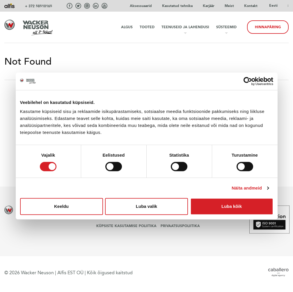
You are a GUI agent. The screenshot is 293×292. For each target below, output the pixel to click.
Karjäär (208, 5)
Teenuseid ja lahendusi (185, 27)
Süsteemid (226, 27)
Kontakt (251, 5)
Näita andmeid (247, 187)
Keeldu (61, 206)
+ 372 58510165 (38, 6)
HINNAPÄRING (268, 27)
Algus (127, 27)
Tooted (147, 27)
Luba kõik (231, 206)
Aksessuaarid (141, 5)
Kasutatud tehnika (177, 5)
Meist (229, 5)
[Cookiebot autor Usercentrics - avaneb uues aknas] (247, 81)
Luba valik (146, 206)
